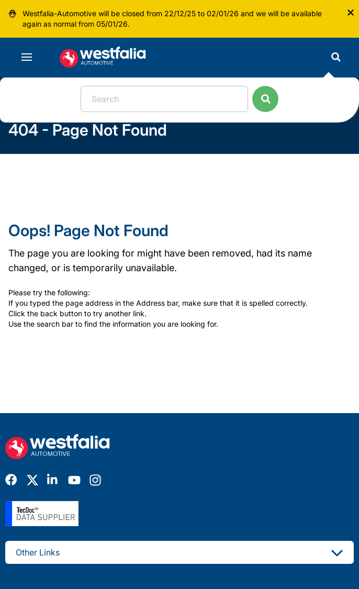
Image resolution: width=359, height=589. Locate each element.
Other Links (179, 552)
